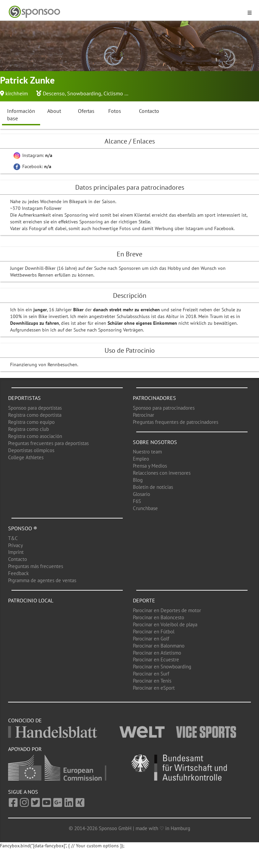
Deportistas (24, 398)
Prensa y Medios (150, 466)
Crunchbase (145, 508)
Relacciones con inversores (162, 473)
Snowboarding (84, 93)
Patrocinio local (30, 600)
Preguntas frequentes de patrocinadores (175, 422)
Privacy (15, 545)
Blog (138, 480)
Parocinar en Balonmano (158, 645)
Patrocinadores (154, 398)
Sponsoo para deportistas (35, 408)
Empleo (141, 458)
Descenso (54, 93)
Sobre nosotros (155, 442)
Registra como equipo (31, 422)
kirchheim (16, 93)
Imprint (16, 552)
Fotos (114, 110)
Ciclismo (113, 93)
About (54, 110)
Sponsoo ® (22, 528)
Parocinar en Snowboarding (162, 666)
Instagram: (32, 155)
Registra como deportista (34, 415)
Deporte (144, 600)
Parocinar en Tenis (152, 681)
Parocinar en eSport (154, 688)
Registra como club (28, 429)
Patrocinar (143, 415)
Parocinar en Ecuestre (156, 659)
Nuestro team (147, 451)
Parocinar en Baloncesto (158, 617)
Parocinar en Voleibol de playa (165, 624)
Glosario (141, 494)
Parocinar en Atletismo (157, 653)
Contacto (149, 110)
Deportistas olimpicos (31, 450)
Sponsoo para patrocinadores (164, 408)
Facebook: (32, 166)
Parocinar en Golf (151, 638)
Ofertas (86, 110)
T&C (13, 538)
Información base (21, 114)
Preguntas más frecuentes (35, 566)
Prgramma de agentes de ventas (42, 580)
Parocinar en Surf (151, 673)
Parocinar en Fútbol (153, 631)
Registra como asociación (35, 436)
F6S (137, 501)
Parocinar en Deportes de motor (167, 610)
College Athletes (26, 457)
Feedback (18, 573)
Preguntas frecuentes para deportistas (48, 443)
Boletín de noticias (153, 487)
